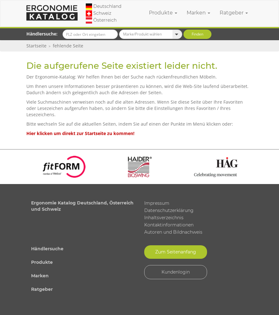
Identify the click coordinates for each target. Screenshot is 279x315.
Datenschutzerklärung (169, 210)
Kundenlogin (175, 272)
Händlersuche (47, 249)
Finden (197, 34)
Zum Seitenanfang (175, 252)
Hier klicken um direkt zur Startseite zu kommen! (80, 133)
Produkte (163, 13)
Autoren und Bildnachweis (173, 232)
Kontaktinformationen (169, 225)
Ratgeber (234, 13)
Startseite (36, 46)
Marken (198, 13)
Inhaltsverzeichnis (163, 217)
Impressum (156, 203)
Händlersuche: (41, 34)
